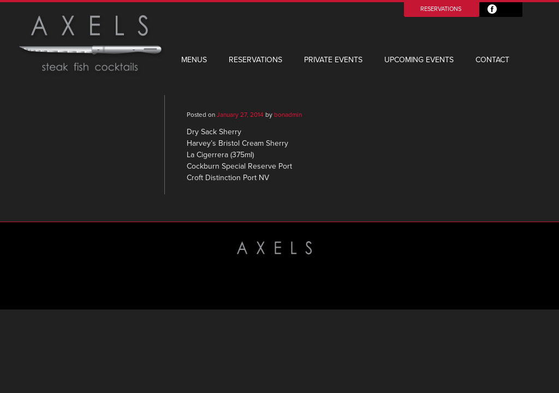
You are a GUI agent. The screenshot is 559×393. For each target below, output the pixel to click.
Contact (492, 59)
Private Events (333, 59)
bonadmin (288, 114)
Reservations (440, 9)
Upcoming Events (419, 59)
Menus (194, 59)
